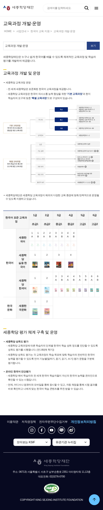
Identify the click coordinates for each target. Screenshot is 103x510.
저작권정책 (29, 421)
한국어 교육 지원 (39, 31)
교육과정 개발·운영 (64, 31)
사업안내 (21, 31)
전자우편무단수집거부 (53, 421)
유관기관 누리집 (66, 442)
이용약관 (12, 421)
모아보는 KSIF (26, 442)
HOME (8, 31)
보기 (93, 45)
